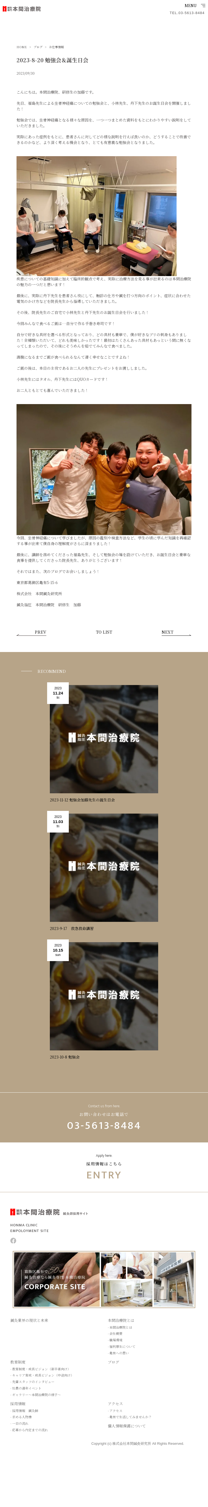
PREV (40, 632)
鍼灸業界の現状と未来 (29, 1320)
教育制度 (17, 1362)
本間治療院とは (121, 1320)
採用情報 (17, 1403)
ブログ (113, 1362)
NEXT (167, 632)
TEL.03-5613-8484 (187, 13)
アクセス (115, 1403)
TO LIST (104, 632)
